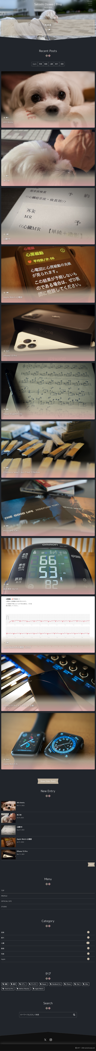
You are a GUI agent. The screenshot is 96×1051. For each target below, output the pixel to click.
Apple (45, 959)
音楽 (45, 932)
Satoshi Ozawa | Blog (48, 4)
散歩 (14, 984)
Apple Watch (39, 989)
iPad (78, 984)
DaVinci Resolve (24, 989)
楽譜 (6, 984)
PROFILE (4, 896)
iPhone (68, 984)
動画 (45, 948)
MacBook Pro (56, 984)
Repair (44, 984)
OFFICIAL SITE (6, 901)
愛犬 (45, 937)
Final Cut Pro (9, 989)
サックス (33, 984)
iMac (86, 984)
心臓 (45, 943)
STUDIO (4, 907)
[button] (40, 36)
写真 (45, 953)
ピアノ (23, 984)
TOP (2, 890)
